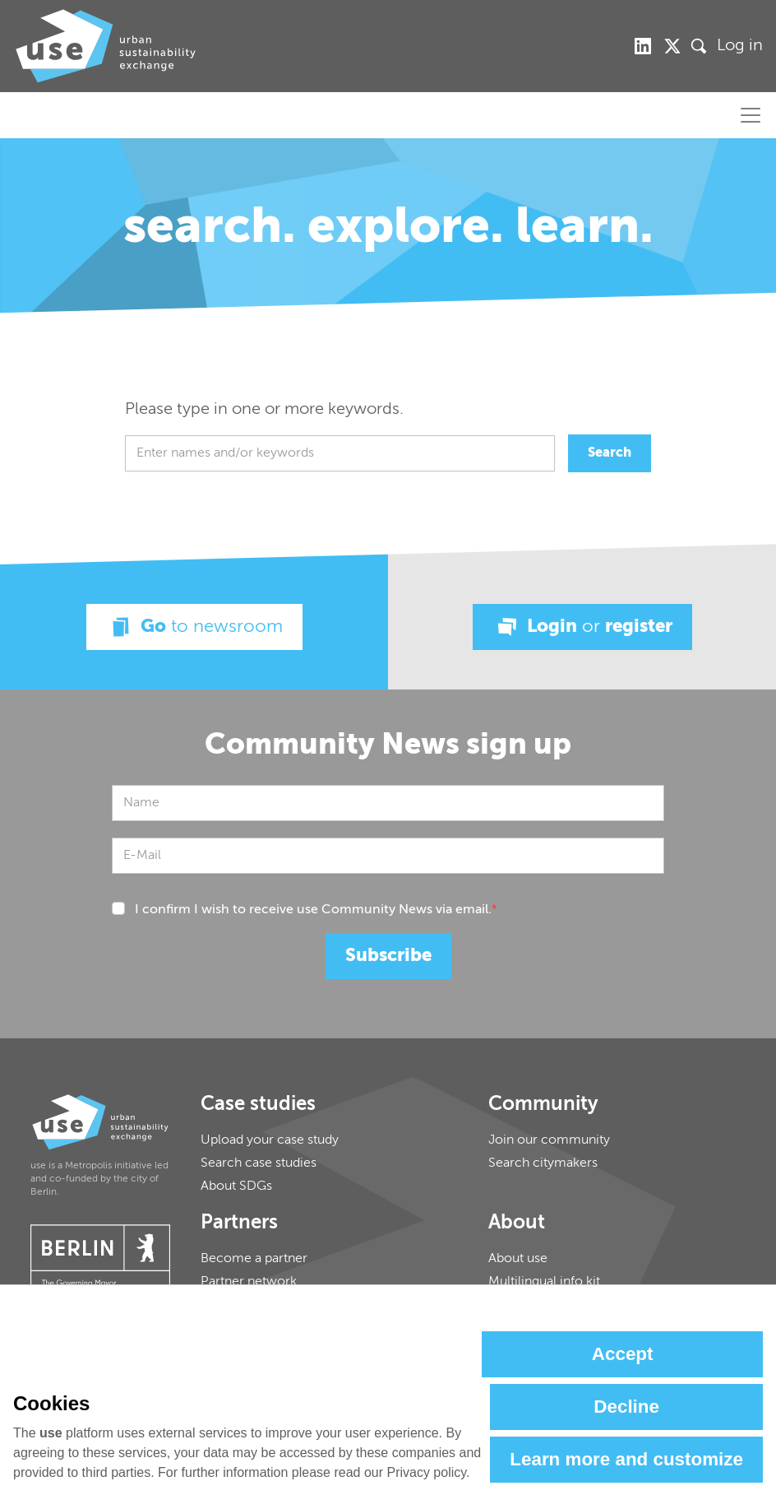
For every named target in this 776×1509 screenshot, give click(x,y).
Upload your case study (270, 1140)
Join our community (549, 1140)
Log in (740, 46)
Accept (623, 1354)
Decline (626, 1406)
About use (517, 1258)
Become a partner (254, 1258)
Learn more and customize (626, 1459)
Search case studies (258, 1163)
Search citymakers (543, 1163)
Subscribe (388, 956)
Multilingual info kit (544, 1281)
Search (609, 453)
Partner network (249, 1281)
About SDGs (236, 1186)
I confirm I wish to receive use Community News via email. (316, 910)
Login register (582, 627)
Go (194, 627)
